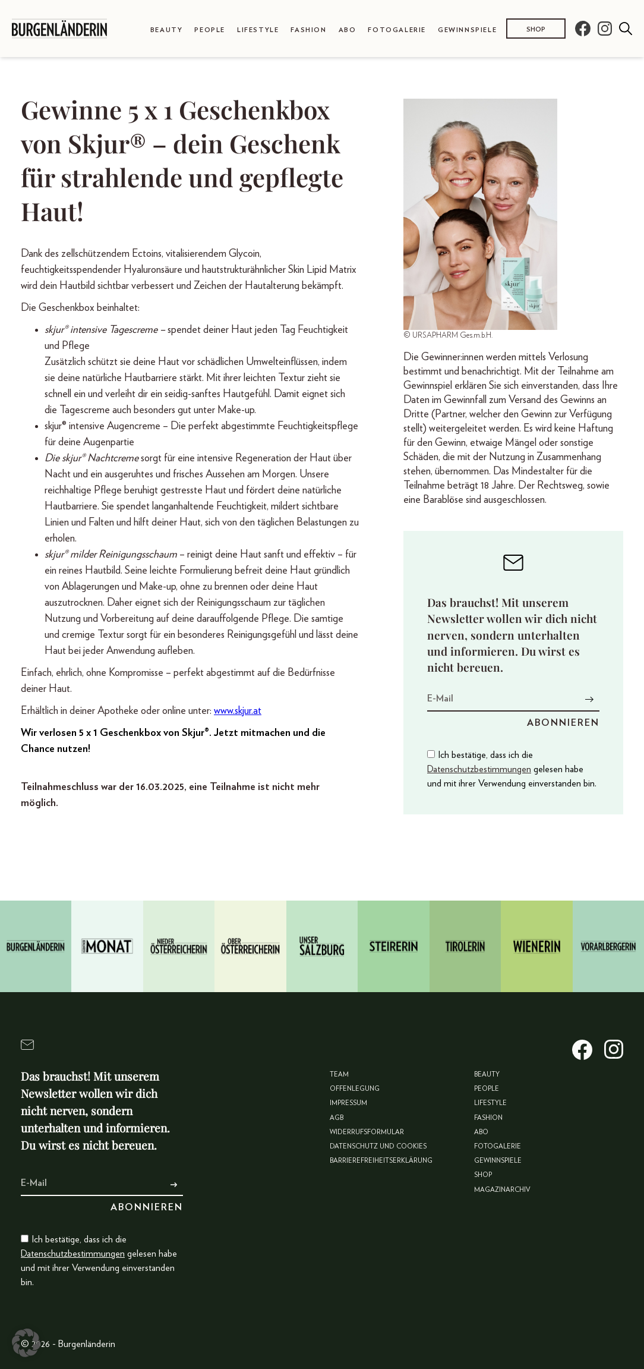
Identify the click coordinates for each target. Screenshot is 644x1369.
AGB (336, 1118)
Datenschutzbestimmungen (479, 769)
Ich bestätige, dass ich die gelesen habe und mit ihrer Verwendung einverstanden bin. (511, 769)
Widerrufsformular (367, 1132)
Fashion (308, 30)
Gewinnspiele (467, 30)
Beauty (166, 30)
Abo (347, 30)
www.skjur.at (237, 711)
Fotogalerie (397, 30)
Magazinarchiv (502, 1190)
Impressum (348, 1103)
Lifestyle (258, 30)
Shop (535, 29)
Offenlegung (355, 1088)
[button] (26, 1343)
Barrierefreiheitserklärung (381, 1160)
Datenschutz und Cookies (378, 1146)
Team (339, 1074)
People (209, 30)
